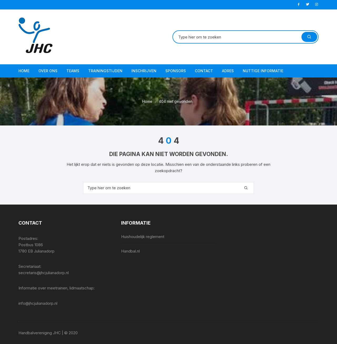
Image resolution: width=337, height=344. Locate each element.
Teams (72, 71)
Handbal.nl (130, 251)
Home (23, 71)
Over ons (47, 71)
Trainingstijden (105, 71)
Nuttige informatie (263, 71)
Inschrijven (143, 71)
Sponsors (175, 71)
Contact (204, 71)
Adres (228, 71)
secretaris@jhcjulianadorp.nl (43, 272)
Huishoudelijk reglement (142, 236)
